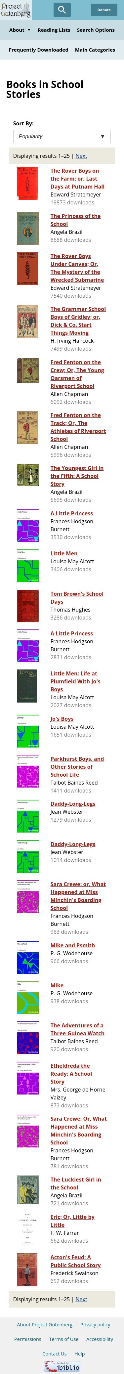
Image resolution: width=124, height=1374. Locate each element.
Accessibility (99, 1339)
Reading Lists (54, 29)
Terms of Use (63, 1339)
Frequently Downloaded (38, 49)
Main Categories (95, 49)
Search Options (96, 29)
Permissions (27, 1339)
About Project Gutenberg (44, 1324)
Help (79, 1354)
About (20, 30)
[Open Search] (62, 10)
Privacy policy (95, 1324)
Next (81, 155)
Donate (104, 9)
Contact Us (54, 1354)
